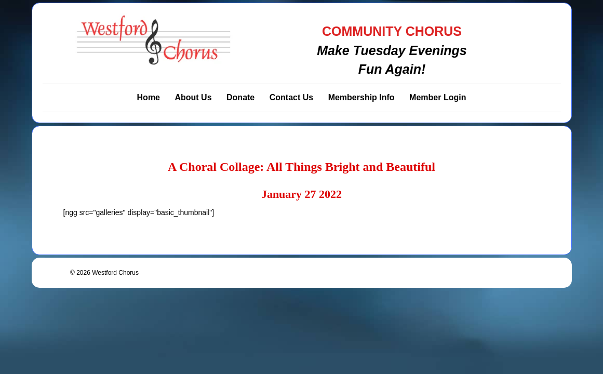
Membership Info (361, 97)
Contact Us (291, 97)
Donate (240, 97)
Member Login (437, 97)
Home (148, 97)
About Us (193, 97)
